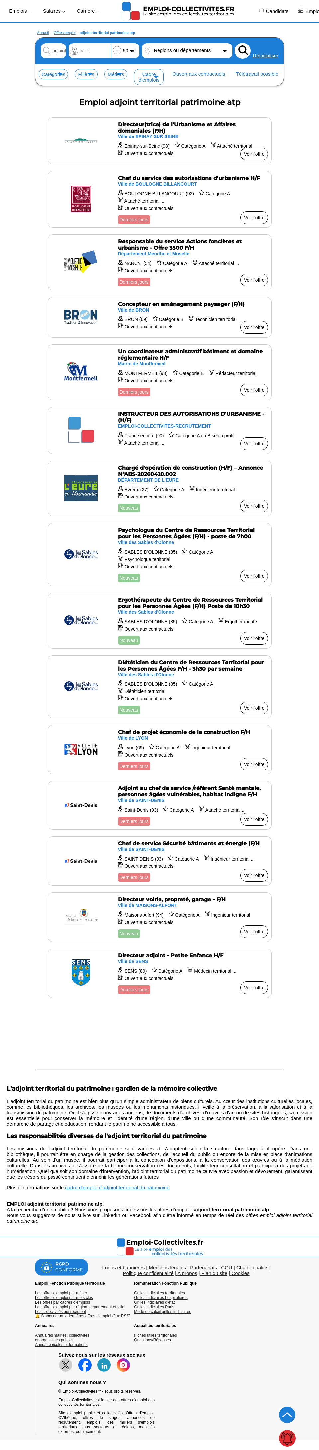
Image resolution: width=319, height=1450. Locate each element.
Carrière (88, 11)
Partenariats (203, 1267)
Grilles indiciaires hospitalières (160, 1297)
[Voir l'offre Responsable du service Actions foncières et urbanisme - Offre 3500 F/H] (159, 262)
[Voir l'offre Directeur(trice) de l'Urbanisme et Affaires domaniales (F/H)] (159, 141)
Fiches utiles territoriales (155, 1335)
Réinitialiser (265, 55)
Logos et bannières (123, 1267)
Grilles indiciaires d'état (154, 1302)
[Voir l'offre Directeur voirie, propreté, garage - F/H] (159, 917)
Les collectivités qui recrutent (60, 1311)
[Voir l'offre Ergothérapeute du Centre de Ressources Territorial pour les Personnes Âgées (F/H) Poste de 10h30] (159, 620)
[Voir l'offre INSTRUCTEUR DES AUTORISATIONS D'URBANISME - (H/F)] (159, 430)
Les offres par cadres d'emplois (62, 1302)
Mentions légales (167, 1267)
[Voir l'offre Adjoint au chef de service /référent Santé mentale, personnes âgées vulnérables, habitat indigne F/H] (159, 805)
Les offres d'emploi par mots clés (64, 1297)
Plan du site (214, 1273)
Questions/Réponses (152, 1340)
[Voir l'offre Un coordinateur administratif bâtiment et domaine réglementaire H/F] (159, 372)
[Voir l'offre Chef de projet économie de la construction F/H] (159, 749)
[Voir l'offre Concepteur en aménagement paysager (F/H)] (159, 317)
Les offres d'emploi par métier (61, 1293)
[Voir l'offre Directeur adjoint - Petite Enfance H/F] (159, 973)
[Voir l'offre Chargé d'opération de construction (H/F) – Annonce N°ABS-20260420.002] (159, 488)
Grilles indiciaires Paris (154, 1307)
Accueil (43, 33)
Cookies (240, 1273)
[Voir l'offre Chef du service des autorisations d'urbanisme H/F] (159, 199)
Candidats (274, 11)
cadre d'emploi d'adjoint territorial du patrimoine (117, 1187)
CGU (226, 1267)
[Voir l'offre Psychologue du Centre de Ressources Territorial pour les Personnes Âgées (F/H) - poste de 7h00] (159, 554)
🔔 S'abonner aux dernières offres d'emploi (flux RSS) (83, 1316)
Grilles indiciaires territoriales (159, 1293)
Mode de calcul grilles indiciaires (162, 1311)
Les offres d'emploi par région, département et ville (79, 1307)
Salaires (54, 11)
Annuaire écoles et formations (61, 1344)
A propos (187, 1273)
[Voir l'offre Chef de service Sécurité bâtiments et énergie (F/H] (159, 861)
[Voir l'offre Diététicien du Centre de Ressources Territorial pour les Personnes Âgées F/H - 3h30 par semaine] (159, 687)
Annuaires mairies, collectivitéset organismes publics (62, 1337)
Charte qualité (251, 1267)
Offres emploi (64, 33)
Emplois (20, 11)
